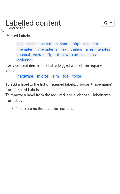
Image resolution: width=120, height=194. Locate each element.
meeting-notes (98, 49)
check (32, 44)
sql (20, 44)
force (76, 76)
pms (92, 55)
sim (56, 76)
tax (63, 49)
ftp (50, 55)
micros (43, 76)
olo (86, 44)
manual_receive (30, 55)
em (95, 44)
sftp (76, 44)
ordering (24, 60)
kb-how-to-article (70, 55)
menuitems (47, 49)
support (62, 44)
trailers (76, 49)
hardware (25, 76)
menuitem (25, 49)
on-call (45, 44)
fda (65, 76)
